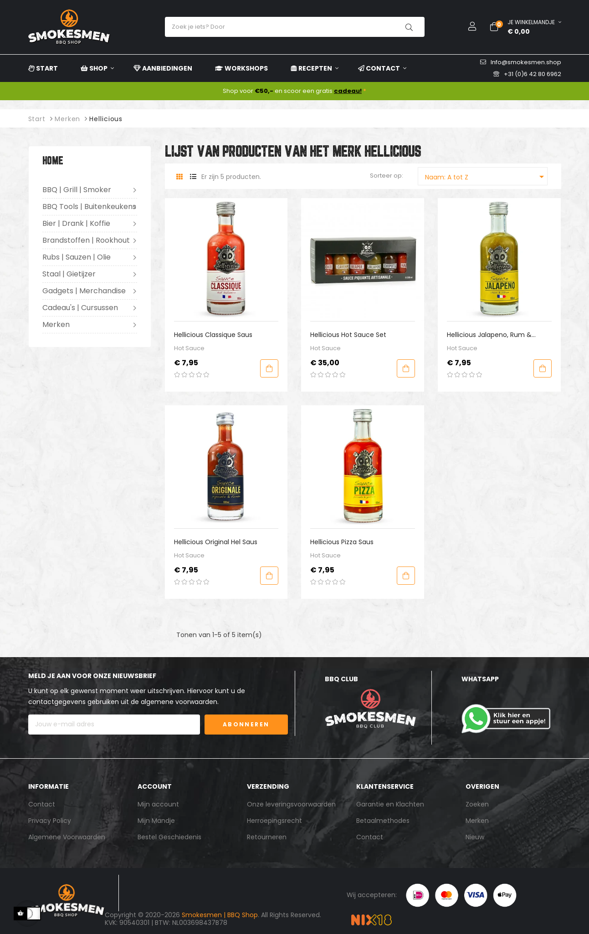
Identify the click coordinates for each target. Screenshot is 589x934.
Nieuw (475, 837)
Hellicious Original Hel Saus (215, 541)
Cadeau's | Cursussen (80, 307)
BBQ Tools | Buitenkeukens (89, 206)
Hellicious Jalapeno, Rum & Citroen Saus (489, 335)
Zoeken (477, 804)
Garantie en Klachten (390, 804)
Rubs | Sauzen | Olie (76, 257)
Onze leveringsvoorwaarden (291, 804)
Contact (41, 804)
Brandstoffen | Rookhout (86, 240)
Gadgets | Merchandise (84, 291)
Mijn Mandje (156, 820)
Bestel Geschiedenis (169, 837)
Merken (56, 324)
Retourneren (267, 837)
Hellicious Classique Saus (213, 334)
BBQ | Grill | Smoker (76, 189)
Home (52, 161)
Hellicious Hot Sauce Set (348, 334)
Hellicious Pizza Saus (342, 541)
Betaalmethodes (383, 820)
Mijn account (158, 804)
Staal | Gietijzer (69, 274)
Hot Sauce (189, 348)
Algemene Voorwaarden (66, 837)
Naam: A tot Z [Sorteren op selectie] (486, 176)
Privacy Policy (49, 820)
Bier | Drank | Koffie (76, 223)
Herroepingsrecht (274, 820)
